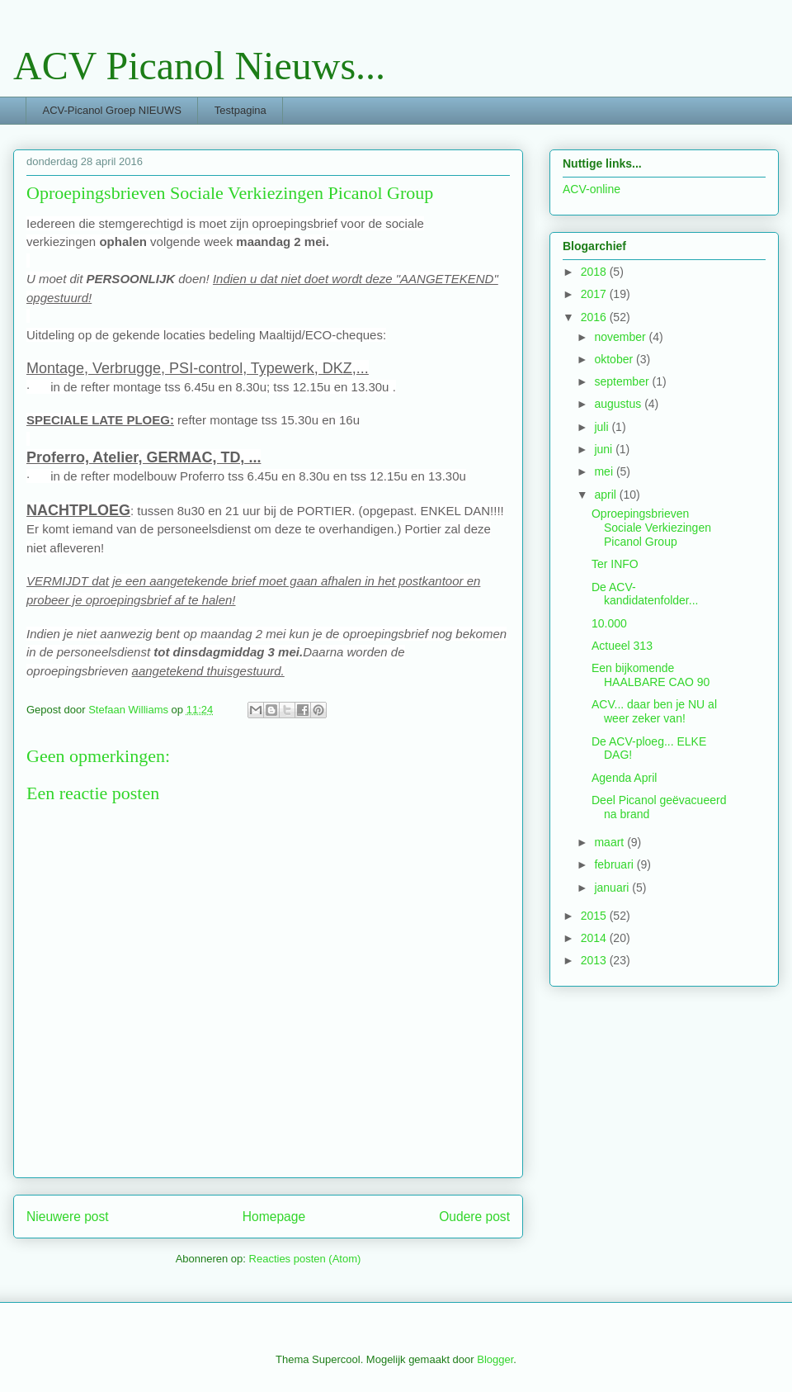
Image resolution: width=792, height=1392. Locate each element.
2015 (595, 915)
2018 (595, 271)
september (623, 381)
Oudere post (474, 1217)
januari (613, 887)
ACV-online (591, 189)
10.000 (609, 623)
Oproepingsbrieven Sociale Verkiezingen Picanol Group (651, 527)
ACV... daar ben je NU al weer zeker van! (654, 711)
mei (604, 471)
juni (604, 449)
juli (602, 426)
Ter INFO (615, 564)
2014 (595, 938)
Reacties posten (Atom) (305, 1258)
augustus (619, 403)
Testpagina (240, 110)
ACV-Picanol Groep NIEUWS (112, 110)
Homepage (274, 1217)
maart (610, 842)
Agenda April (624, 777)
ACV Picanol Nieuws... (199, 66)
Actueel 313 (622, 645)
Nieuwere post (67, 1217)
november (621, 336)
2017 (595, 294)
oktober (615, 359)
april (606, 494)
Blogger (495, 1359)
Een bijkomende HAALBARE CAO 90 (651, 675)
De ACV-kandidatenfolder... (645, 594)
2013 (595, 960)
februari (615, 864)
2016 (595, 317)
